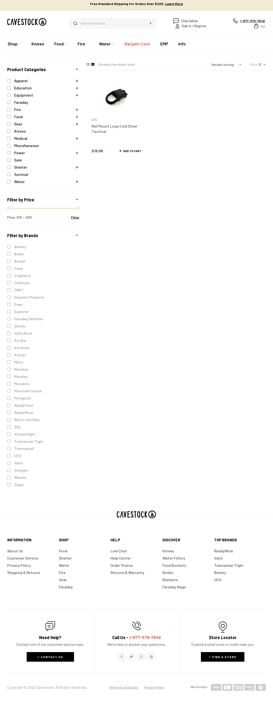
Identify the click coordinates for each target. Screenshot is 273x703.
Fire (17, 109)
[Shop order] (226, 64)
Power (19, 152)
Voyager (21, 470)
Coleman (22, 282)
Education (23, 88)
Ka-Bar (20, 340)
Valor (18, 463)
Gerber (20, 326)
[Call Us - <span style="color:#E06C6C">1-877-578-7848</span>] (136, 626)
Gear (18, 124)
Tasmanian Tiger (28, 441)
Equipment (23, 95)
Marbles (21, 376)
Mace (18, 362)
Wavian (20, 477)
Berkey (20, 246)
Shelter (20, 167)
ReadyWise (23, 412)
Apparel (21, 80)
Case (18, 268)
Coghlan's (22, 275)
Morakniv (22, 383)
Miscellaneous (26, 145)
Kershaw (21, 347)
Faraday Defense (28, 318)
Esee (18, 304)
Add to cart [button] (132, 151)
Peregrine (22, 398)
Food (18, 116)
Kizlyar (20, 354)
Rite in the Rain (27, 419)
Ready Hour (24, 405)
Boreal (19, 261)
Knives (20, 131)
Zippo (19, 484)
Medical (20, 138)
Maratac (21, 369)
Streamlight (24, 434)
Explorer (21, 311)
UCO (17, 455)
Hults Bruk (23, 333)
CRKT (19, 290)
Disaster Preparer (29, 297)
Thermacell (24, 448)
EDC (94, 119)
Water (19, 181)
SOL (17, 427)
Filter (75, 217)
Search (150, 23)
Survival (21, 174)
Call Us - (136, 637)
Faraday (21, 102)
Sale (18, 160)
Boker (19, 254)
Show (253, 64)
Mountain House (28, 390)
